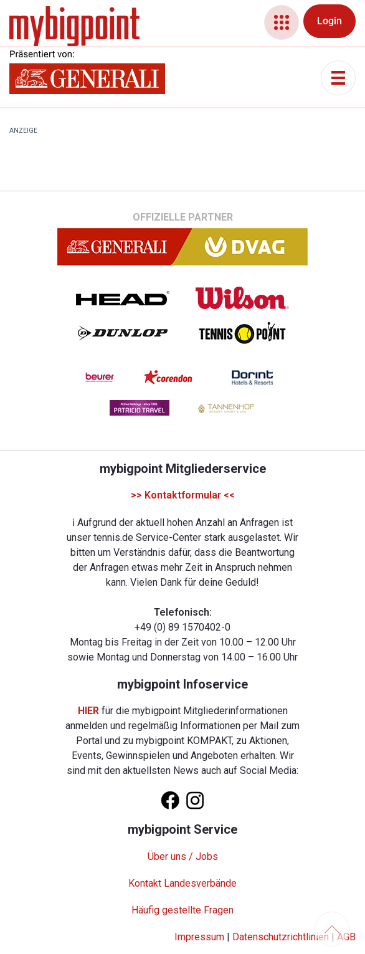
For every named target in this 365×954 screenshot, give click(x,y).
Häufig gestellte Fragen (182, 910)
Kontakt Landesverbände (182, 883)
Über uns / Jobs (183, 856)
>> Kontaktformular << (183, 495)
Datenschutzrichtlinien (280, 937)
